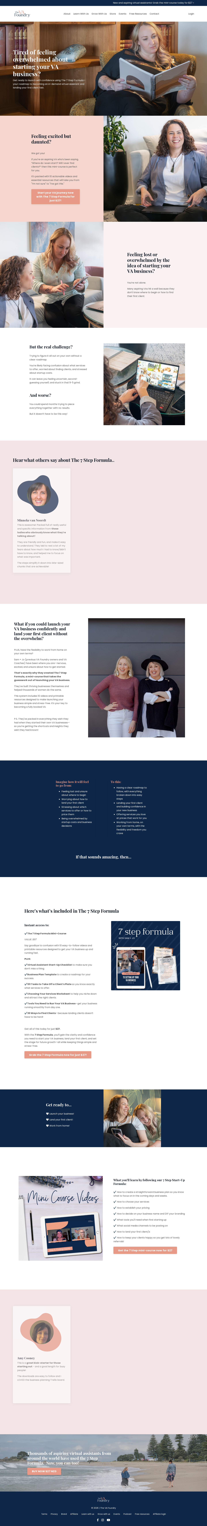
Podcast (128, 1514)
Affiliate (74, 1514)
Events (122, 13)
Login (191, 13)
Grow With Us (99, 13)
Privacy (53, 1514)
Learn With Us (81, 13)
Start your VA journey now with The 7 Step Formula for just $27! (55, 196)
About (67, 13)
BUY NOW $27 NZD (44, 1471)
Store (113, 13)
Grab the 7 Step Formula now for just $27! (58, 1055)
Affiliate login (160, 1514)
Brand (63, 1514)
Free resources (143, 1514)
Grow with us (104, 1514)
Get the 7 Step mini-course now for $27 (145, 1251)
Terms (43, 1514)
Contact (154, 13)
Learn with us (87, 1514)
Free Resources (138, 13)
